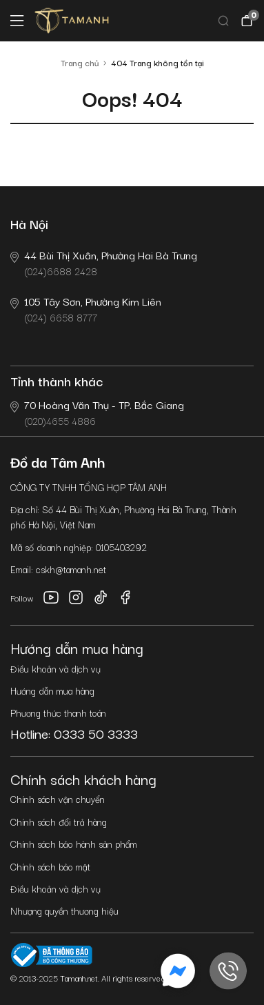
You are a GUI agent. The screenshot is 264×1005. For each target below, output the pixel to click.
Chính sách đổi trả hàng (58, 821)
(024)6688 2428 (103, 262)
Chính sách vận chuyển (57, 798)
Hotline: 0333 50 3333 (74, 733)
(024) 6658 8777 (85, 308)
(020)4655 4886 (97, 412)
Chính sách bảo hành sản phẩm (73, 843)
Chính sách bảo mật (50, 866)
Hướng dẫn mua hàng (52, 690)
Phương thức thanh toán (58, 712)
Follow (22, 597)
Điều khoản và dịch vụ (55, 668)
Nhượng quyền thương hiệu (64, 910)
